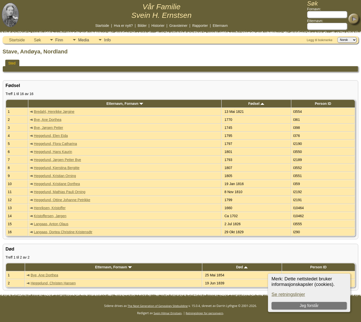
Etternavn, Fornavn (125, 104)
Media (83, 40)
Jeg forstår (309, 305)
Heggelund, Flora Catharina (55, 144)
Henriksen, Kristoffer (50, 208)
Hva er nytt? (123, 26)
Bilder (142, 26)
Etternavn (220, 26)
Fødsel (256, 104)
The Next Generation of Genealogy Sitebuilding (158, 306)
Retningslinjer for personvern (204, 313)
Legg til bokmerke (319, 40)
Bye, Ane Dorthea (47, 120)
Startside (102, 26)
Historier (157, 26)
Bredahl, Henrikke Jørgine (54, 112)
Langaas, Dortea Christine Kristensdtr (63, 232)
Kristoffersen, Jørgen (50, 216)
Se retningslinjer (288, 294)
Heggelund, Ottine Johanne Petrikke (62, 200)
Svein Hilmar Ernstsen (168, 313)
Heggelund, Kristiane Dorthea (57, 184)
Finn (59, 40)
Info (107, 40)
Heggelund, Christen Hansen (53, 283)
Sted (12, 63)
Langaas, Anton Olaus (51, 224)
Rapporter (200, 26)
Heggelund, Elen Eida (51, 136)
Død (242, 267)
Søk (37, 40)
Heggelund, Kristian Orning (55, 176)
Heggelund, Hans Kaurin (53, 152)
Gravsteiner (178, 26)
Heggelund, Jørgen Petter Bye (57, 160)
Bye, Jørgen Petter (48, 128)
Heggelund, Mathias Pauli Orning (59, 192)
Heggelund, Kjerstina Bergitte (56, 168)
